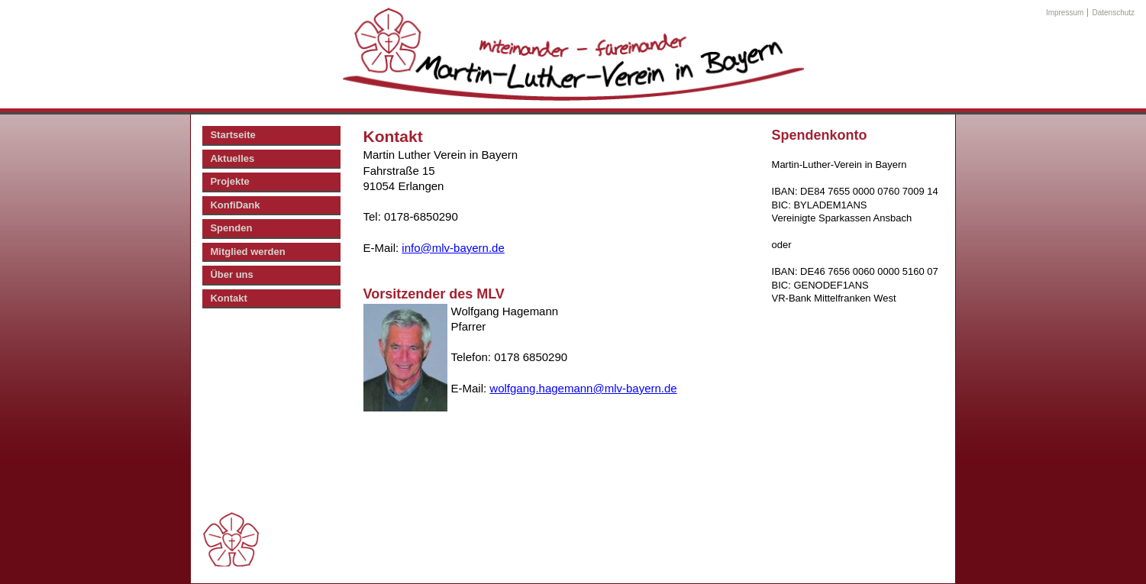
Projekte (229, 181)
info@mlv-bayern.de (453, 247)
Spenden (231, 228)
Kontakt (228, 298)
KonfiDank (235, 205)
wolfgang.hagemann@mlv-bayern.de (582, 388)
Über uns (231, 274)
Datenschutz (1114, 12)
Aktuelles (232, 158)
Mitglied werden (247, 251)
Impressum (1064, 12)
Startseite (232, 134)
